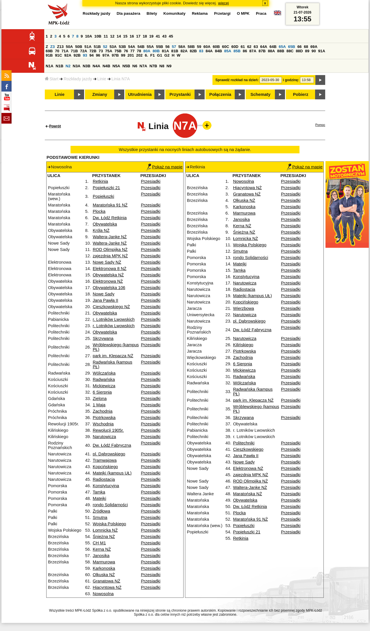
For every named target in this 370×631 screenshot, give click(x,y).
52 (105, 46)
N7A (143, 66)
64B (272, 46)
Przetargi (222, 13)
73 (101, 51)
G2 (167, 55)
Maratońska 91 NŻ (110, 205)
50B (78, 46)
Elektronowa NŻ (108, 281)
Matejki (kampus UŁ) (112, 473)
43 (164, 36)
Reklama (200, 13)
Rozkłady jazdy (78, 79)
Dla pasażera (128, 13)
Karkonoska (104, 568)
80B (156, 51)
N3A (77, 66)
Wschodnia (103, 424)
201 (130, 55)
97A (105, 55)
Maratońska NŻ (247, 494)
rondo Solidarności (110, 504)
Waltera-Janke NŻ (110, 236)
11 (105, 36)
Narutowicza (104, 436)
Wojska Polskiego (109, 524)
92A (67, 55)
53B (122, 46)
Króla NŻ (101, 230)
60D (234, 46)
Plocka (99, 211)
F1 (152, 55)
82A (183, 51)
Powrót (55, 126)
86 (245, 51)
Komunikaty (174, 13)
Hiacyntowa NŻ (107, 587)
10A (88, 36)
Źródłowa (101, 511)
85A (227, 51)
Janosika (101, 555)
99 (123, 55)
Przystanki (179, 94)
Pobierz (300, 94)
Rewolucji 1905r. (108, 430)
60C (225, 46)
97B (115, 55)
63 (256, 46)
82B (193, 51)
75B (117, 51)
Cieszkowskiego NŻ (111, 306)
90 (314, 51)
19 (151, 36)
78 (139, 51)
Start (51, 79)
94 (91, 55)
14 (119, 36)
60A (207, 46)
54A (131, 46)
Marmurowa (104, 562)
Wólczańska (104, 373)
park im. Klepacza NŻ (113, 355)
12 (112, 36)
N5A (116, 66)
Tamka (99, 492)
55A (150, 46)
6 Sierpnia (102, 392)
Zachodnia (102, 411)
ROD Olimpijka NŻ (110, 249)
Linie (101, 79)
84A (209, 51)
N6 (134, 66)
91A (321, 51)
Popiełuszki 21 (106, 187)
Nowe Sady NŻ (107, 262)
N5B (126, 66)
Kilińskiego (243, 345)
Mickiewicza (104, 386)
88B (280, 51)
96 (98, 55)
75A (108, 51)
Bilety (152, 13)
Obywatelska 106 (109, 287)
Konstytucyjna (106, 485)
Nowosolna (103, 593)
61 (242, 46)
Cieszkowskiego (248, 449)
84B (218, 51)
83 (201, 51)
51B (97, 46)
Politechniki (243, 443)
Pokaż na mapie (164, 167)
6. (146, 55)
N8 (161, 66)
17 (138, 36)
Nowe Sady (103, 294)
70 (57, 51)
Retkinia (100, 181)
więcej (223, 3)
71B (74, 51)
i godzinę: (291, 80)
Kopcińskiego (105, 466)
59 (199, 46)
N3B (86, 66)
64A (263, 46)
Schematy (260, 94)
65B (291, 46)
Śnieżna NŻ (104, 536)
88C (289, 51)
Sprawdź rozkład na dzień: (237, 80)
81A (165, 51)
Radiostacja (104, 479)
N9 (168, 66)
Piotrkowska (104, 417)
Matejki (99, 498)
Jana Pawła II (105, 300)
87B (262, 51)
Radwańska (104, 379)
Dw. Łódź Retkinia (110, 217)
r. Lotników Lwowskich (114, 319)
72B (92, 51)
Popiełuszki (103, 196)
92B (76, 55)
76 (126, 51)
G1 (159, 55)
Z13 (60, 46)
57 (174, 46)
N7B (153, 66)
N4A (96, 66)
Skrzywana (103, 338)
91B (49, 55)
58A (181, 46)
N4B (106, 66)
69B (49, 51)
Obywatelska (105, 224)
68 (306, 46)
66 (299, 46)
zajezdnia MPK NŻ (110, 256)
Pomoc (320, 124)
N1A (49, 66)
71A (65, 51)
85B (237, 51)
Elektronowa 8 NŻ (109, 268)
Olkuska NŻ (104, 574)
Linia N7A (121, 79)
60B (216, 46)
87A (252, 51)
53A (113, 46)
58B (191, 46)
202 (139, 55)
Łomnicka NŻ (105, 530)
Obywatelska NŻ (108, 275)
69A (313, 46)
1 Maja (99, 405)
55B (159, 46)
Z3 (52, 46)
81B (174, 51)
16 (132, 36)
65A (282, 46)
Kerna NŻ (102, 549)
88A (271, 51)
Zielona (100, 398)
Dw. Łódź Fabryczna (112, 445)
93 (85, 55)
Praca (261, 13)
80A (146, 51)
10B (97, 36)
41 (158, 36)
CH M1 (99, 543)
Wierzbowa (243, 308)
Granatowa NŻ (106, 581)
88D (299, 51)
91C (58, 55)
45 (171, 36)
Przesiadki (150, 181)
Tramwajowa (105, 460)
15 (125, 36)
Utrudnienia (139, 94)
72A (83, 51)
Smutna (100, 517)
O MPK (243, 13)
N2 (68, 66)
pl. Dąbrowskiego (109, 454)
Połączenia (220, 94)
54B (140, 46)
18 (145, 36)
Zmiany (99, 94)
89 (307, 51)
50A (69, 46)
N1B (59, 66)
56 (167, 46)
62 (249, 46)
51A (87, 46)
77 (132, 51)
